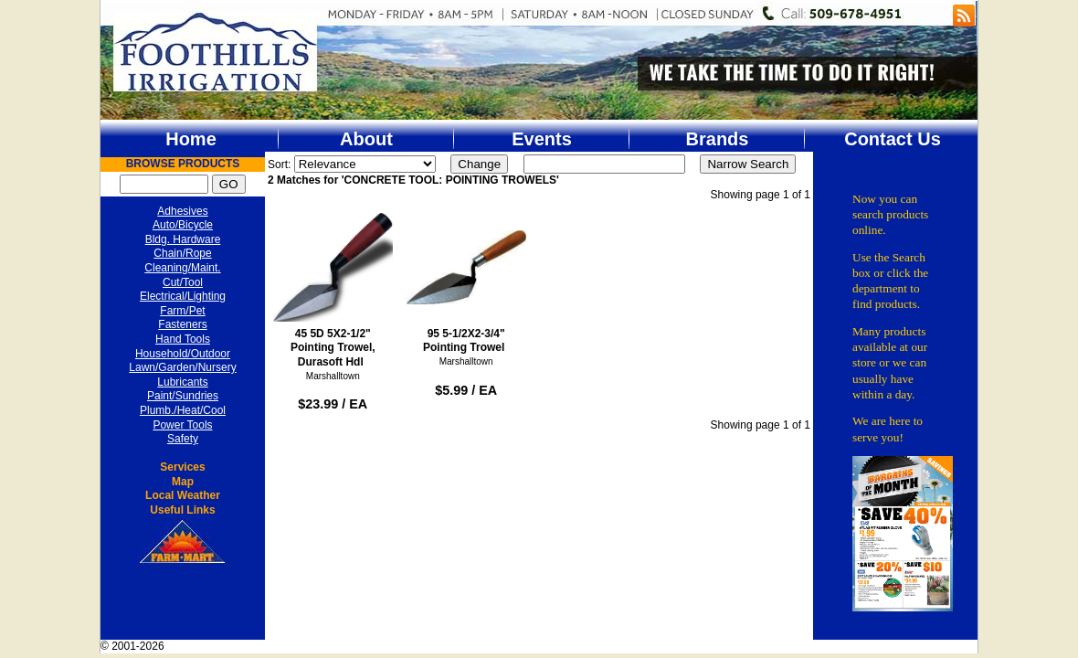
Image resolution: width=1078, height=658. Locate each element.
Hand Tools (182, 339)
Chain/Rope (182, 253)
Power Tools (182, 425)
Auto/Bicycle (183, 224)
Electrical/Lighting (183, 296)
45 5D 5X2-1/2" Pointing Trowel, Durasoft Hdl (333, 287)
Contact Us (892, 139)
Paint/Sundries (182, 395)
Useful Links (182, 510)
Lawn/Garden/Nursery (182, 367)
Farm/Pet (182, 310)
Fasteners (182, 324)
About (366, 139)
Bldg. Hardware (183, 239)
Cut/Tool (183, 282)
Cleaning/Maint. (182, 267)
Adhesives (182, 211)
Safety (182, 438)
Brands (717, 139)
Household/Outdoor (182, 353)
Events (542, 139)
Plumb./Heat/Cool (183, 410)
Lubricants (182, 382)
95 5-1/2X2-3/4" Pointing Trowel (466, 280)
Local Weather (182, 495)
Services (182, 467)
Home (191, 139)
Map (183, 481)
